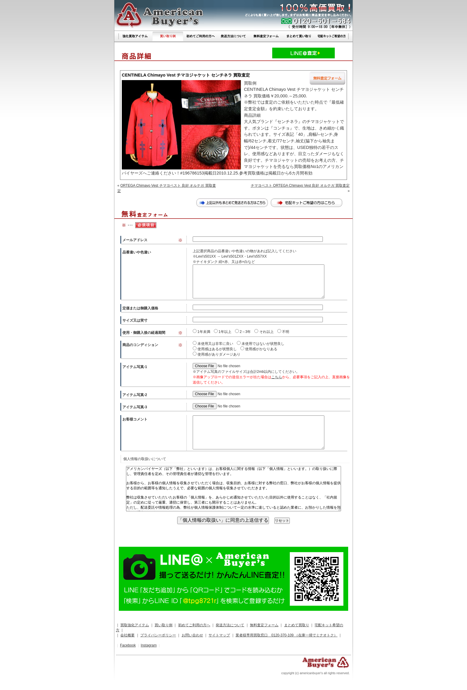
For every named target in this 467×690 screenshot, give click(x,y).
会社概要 (127, 635)
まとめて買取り (296, 625)
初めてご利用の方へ (194, 625)
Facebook (128, 645)
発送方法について (230, 625)
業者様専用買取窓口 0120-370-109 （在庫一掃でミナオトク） (286, 635)
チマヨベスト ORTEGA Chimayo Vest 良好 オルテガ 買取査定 (300, 185)
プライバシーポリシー (158, 635)
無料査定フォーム (264, 625)
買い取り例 (163, 625)
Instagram (149, 645)
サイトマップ (219, 635)
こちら (276, 377)
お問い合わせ (192, 635)
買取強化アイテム (134, 625)
